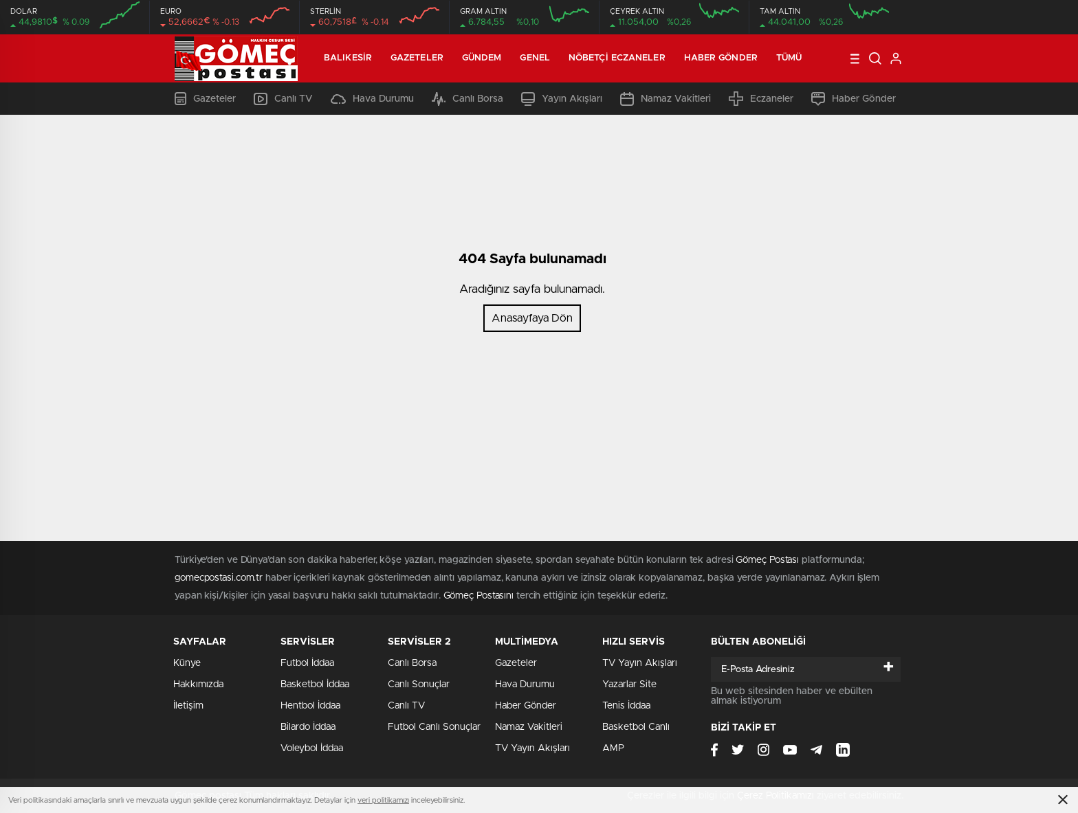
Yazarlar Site (629, 684)
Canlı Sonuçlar (419, 684)
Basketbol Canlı (636, 727)
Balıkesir (348, 58)
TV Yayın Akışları (532, 748)
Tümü (789, 58)
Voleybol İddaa (311, 748)
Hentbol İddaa (310, 706)
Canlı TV (283, 99)
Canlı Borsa (467, 99)
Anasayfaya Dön (532, 318)
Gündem (482, 58)
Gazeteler (416, 58)
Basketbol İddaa (314, 684)
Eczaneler (761, 98)
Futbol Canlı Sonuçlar (434, 727)
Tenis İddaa (626, 706)
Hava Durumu (372, 99)
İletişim (188, 706)
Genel (535, 58)
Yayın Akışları (561, 99)
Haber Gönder (721, 58)
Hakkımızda (198, 684)
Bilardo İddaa (308, 727)
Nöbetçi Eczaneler (617, 58)
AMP (613, 748)
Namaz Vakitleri (665, 99)
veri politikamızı (383, 800)
